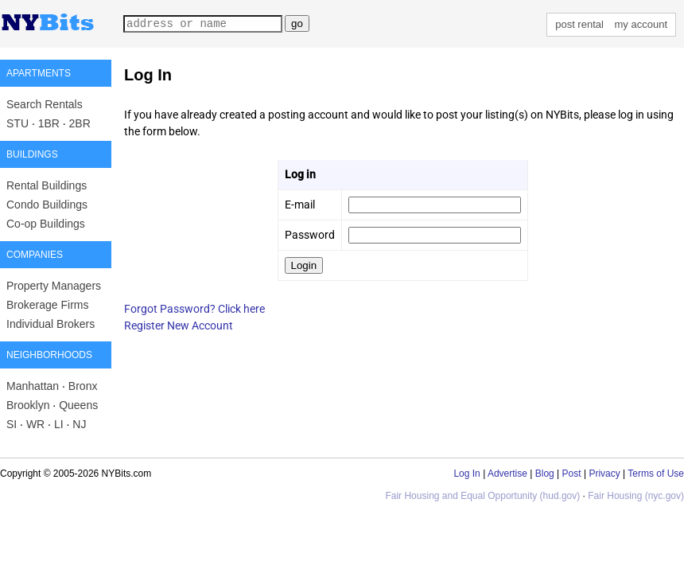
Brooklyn (27, 405)
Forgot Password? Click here (194, 308)
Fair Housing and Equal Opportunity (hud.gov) (482, 495)
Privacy (604, 473)
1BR (49, 123)
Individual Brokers (50, 324)
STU (17, 123)
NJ (79, 424)
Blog (544, 473)
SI (11, 424)
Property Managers (53, 285)
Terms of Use (656, 473)
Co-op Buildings (45, 223)
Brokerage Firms (47, 304)
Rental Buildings (46, 185)
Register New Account (178, 325)
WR (35, 424)
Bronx (83, 386)
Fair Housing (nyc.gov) (636, 495)
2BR (80, 123)
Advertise (507, 473)
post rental (579, 24)
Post (571, 473)
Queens (78, 405)
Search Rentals (44, 104)
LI (59, 424)
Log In (466, 473)
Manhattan (32, 386)
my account (641, 24)
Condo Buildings (46, 204)
